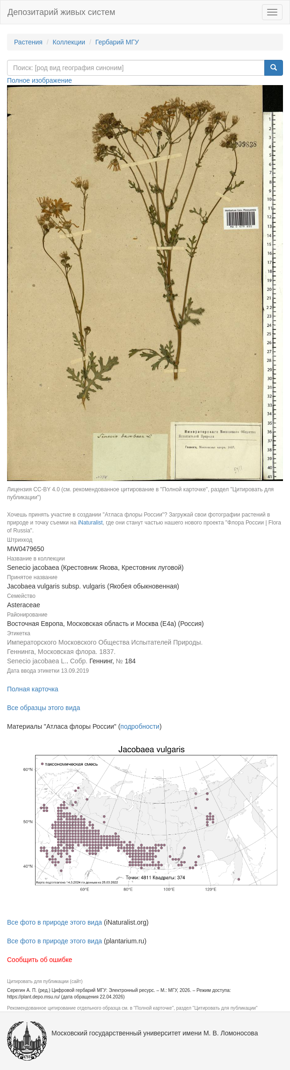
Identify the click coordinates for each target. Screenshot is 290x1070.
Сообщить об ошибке (39, 959)
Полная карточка (32, 689)
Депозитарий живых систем (61, 12)
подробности (140, 726)
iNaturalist (90, 522)
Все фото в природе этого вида (54, 922)
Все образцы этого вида (43, 707)
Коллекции (69, 42)
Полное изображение (39, 80)
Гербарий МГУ (117, 42)
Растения (28, 42)
